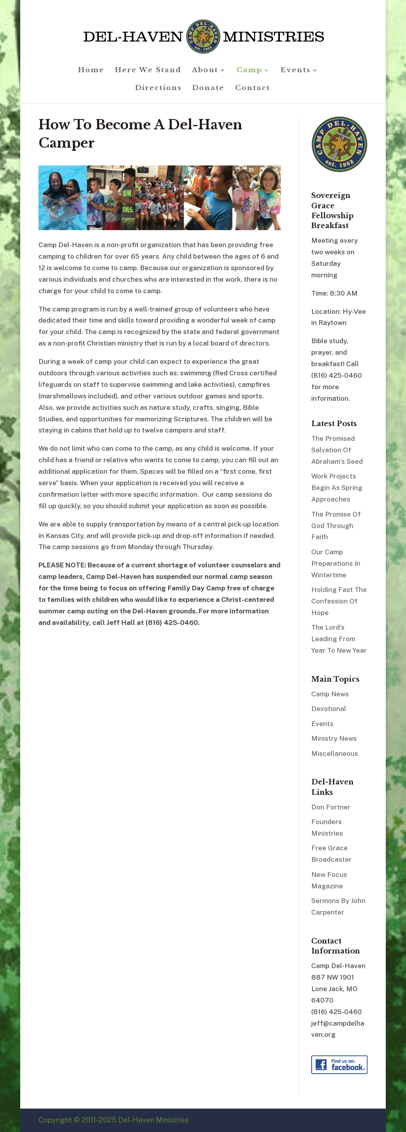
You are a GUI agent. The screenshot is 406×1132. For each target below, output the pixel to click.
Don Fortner (330, 807)
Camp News (330, 694)
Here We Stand (148, 70)
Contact (252, 88)
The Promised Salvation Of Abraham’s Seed (337, 449)
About (205, 70)
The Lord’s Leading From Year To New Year (339, 638)
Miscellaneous (334, 753)
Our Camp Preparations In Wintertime (335, 563)
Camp (249, 70)
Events (295, 70)
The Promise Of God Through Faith (336, 525)
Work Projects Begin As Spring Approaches (336, 487)
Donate (208, 88)
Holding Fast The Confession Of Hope (339, 601)
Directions (158, 88)
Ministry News (334, 738)
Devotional (328, 709)
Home (91, 70)
